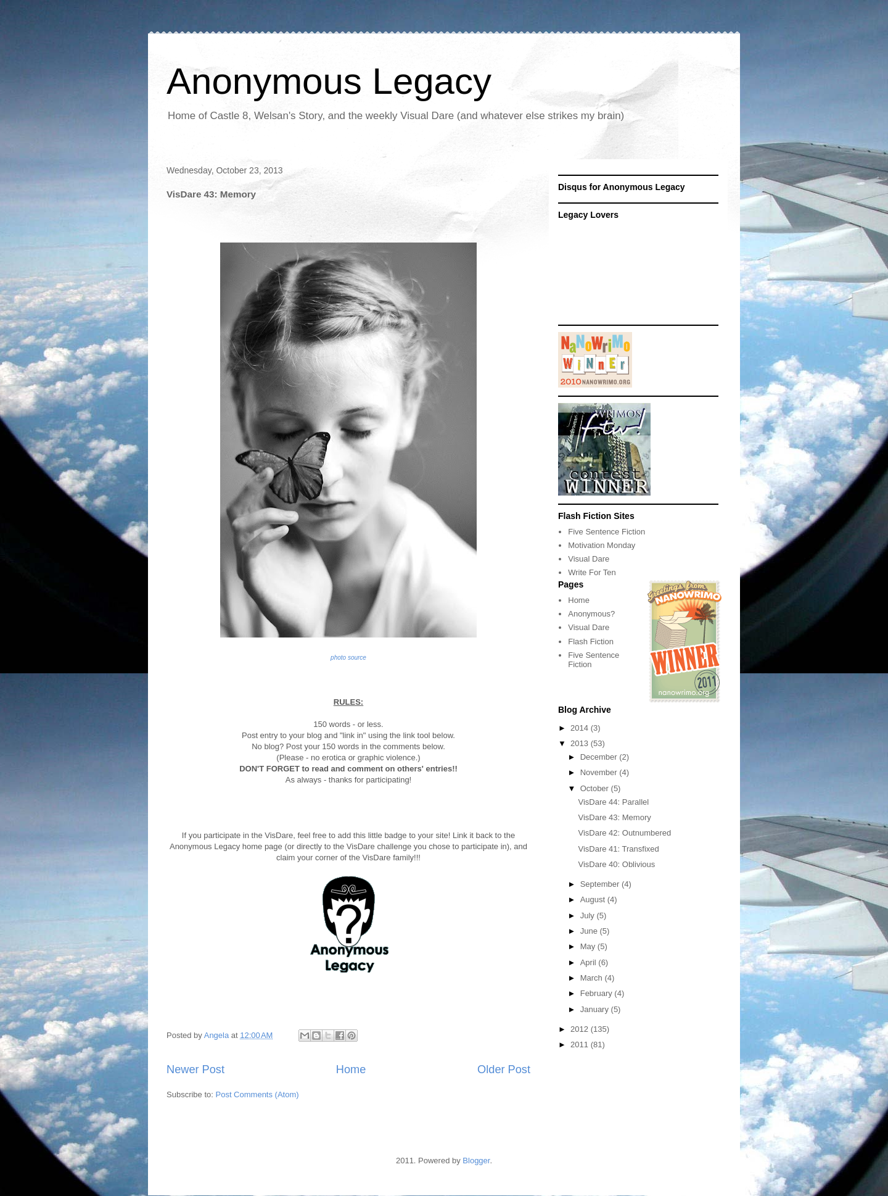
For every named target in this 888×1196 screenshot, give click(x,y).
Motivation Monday (601, 545)
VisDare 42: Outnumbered (624, 832)
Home (351, 1069)
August (593, 899)
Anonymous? (591, 613)
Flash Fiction (591, 641)
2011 (580, 1044)
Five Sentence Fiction (606, 531)
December (600, 757)
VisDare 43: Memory (614, 817)
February (597, 993)
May (589, 946)
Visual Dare (588, 558)
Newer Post (195, 1069)
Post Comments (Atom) (257, 1094)
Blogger (476, 1160)
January (595, 1009)
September (601, 884)
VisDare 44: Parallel (613, 802)
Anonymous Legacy (328, 81)
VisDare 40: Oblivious (616, 864)
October (595, 788)
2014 (580, 728)
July (588, 915)
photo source (348, 657)
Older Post (503, 1069)
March (592, 977)
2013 (580, 743)
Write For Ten (592, 572)
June (590, 931)
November (600, 772)
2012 (580, 1029)
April (589, 962)
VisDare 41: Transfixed (618, 848)
